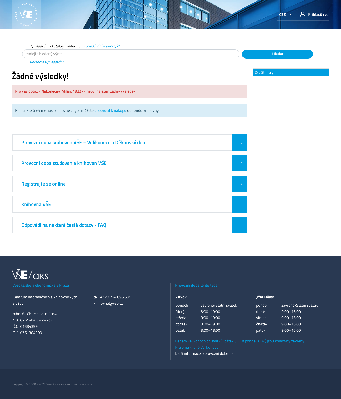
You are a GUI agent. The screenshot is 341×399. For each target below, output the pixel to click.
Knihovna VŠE (36, 204)
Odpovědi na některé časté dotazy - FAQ (63, 225)
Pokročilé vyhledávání (46, 62)
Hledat (277, 54)
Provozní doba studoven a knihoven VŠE (64, 163)
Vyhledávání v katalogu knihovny (54, 46)
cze (283, 14)
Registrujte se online (43, 184)
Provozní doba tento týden (197, 285)
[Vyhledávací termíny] (130, 53)
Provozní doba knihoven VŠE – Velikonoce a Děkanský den (83, 142)
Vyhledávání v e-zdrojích (101, 46)
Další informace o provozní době (201, 353)
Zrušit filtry (264, 72)
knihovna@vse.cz (108, 303)
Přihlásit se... (314, 14)
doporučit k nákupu (110, 110)
